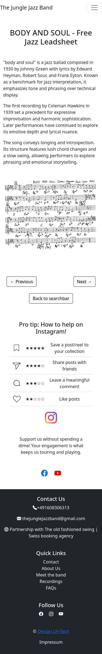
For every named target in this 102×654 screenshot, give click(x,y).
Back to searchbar (51, 298)
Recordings (51, 581)
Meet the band (51, 575)
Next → (84, 282)
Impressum (51, 642)
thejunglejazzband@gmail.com (53, 518)
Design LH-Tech (53, 631)
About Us (51, 568)
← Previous (21, 282)
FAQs (51, 588)
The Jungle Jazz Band (26, 7)
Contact (51, 562)
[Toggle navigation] (94, 7)
